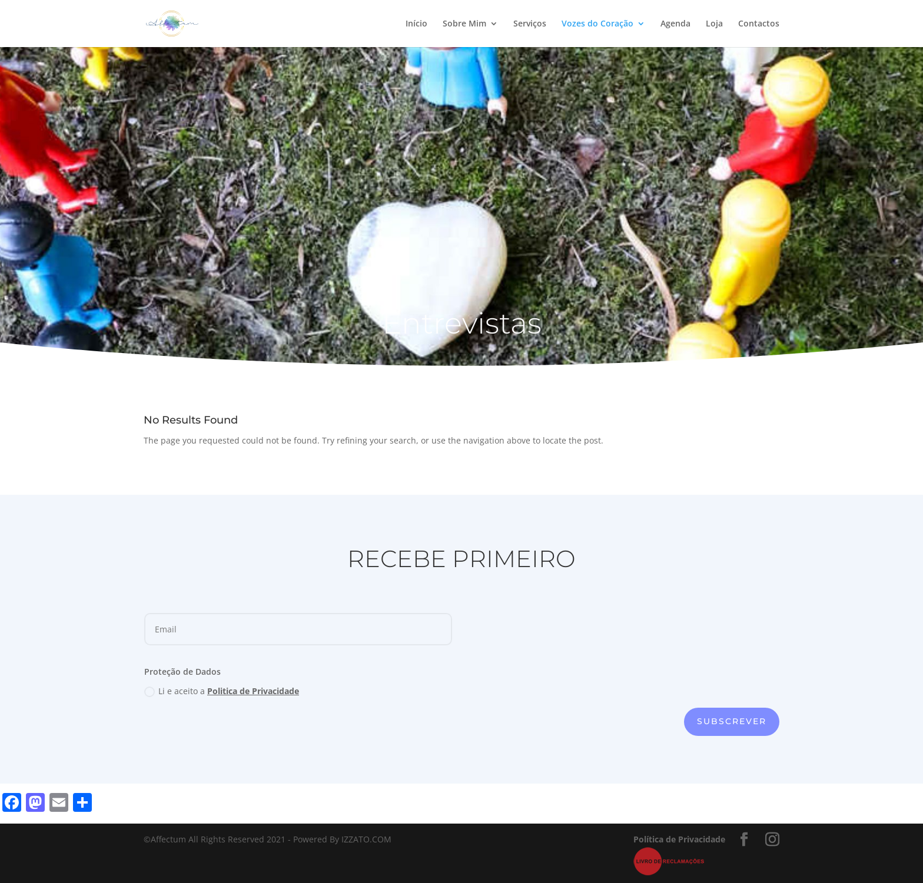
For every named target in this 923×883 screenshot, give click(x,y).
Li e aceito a (221, 691)
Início (416, 24)
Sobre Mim (464, 24)
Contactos (758, 24)
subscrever (731, 721)
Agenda (675, 24)
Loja (714, 24)
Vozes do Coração (597, 24)
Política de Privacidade (679, 839)
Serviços (529, 24)
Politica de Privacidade (253, 691)
